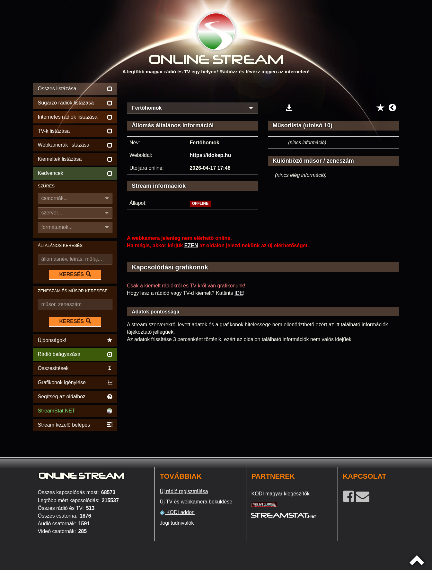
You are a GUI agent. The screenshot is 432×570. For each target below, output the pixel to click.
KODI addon (177, 512)
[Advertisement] (263, 91)
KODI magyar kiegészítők (280, 493)
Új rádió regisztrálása (184, 491)
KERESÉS (75, 274)
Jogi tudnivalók (177, 523)
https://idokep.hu (210, 155)
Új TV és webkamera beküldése (196, 501)
